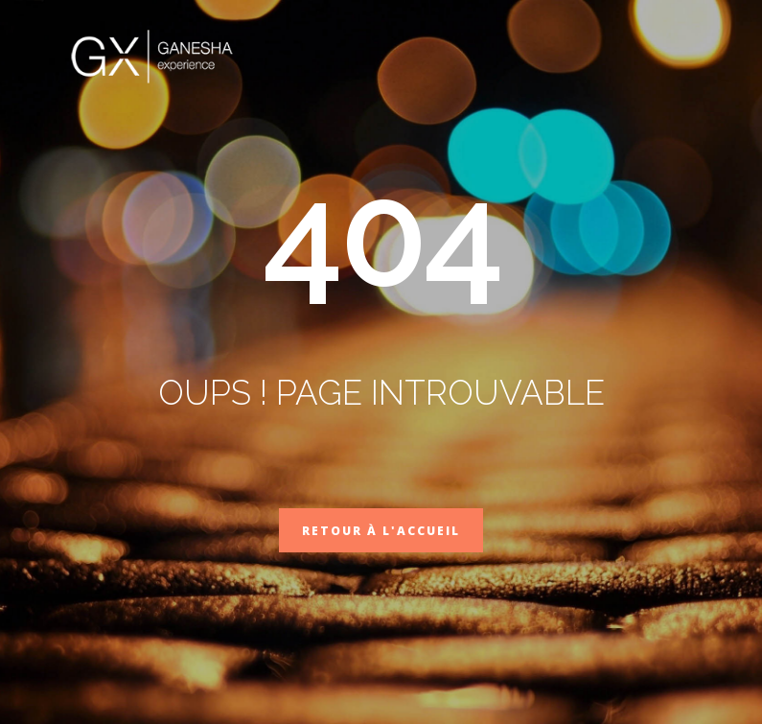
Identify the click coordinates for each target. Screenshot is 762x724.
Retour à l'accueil (381, 531)
